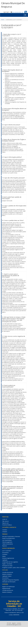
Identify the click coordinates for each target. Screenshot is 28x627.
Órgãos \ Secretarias (7, 563)
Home (2, 19)
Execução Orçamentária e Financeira (11, 536)
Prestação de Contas (7, 565)
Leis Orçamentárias (7, 540)
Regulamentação (6, 588)
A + (5, 12)
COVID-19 (4, 519)
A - (8, 12)
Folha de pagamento (7, 542)
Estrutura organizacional (8, 558)
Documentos (5, 552)
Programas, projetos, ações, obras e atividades (13, 567)
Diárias (4, 556)
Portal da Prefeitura (7, 525)
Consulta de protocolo (7, 572)
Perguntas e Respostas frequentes (10, 580)
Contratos (4, 529)
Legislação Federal (6, 576)
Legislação (4, 560)
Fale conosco (5, 521)
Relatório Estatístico (7, 574)
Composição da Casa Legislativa (10, 562)
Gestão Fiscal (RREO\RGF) (8, 538)
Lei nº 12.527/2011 (6, 550)
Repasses (4, 546)
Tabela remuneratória (7, 544)
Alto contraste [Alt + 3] (17, 12)
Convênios (4, 554)
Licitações (4, 531)
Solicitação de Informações (8, 581)
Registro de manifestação (8, 586)
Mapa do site (5, 523)
